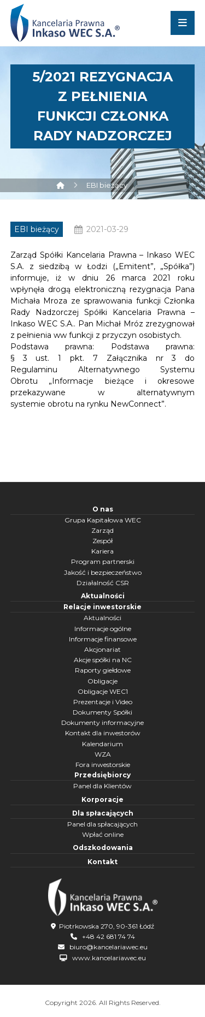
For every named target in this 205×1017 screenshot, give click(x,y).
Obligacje (102, 681)
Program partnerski (102, 561)
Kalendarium (102, 744)
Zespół (102, 541)
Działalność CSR (103, 583)
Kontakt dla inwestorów (102, 733)
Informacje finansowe (103, 639)
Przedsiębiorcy (102, 775)
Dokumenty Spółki (102, 712)
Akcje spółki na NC (103, 660)
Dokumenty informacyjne (102, 722)
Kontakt (102, 862)
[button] (183, 23)
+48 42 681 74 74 (108, 936)
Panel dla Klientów (102, 786)
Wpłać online (103, 834)
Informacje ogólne (102, 629)
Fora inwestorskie (102, 764)
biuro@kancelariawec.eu (108, 947)
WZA (103, 754)
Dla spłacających (102, 813)
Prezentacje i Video (102, 702)
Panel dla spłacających (102, 824)
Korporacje (102, 799)
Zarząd (102, 530)
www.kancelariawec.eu (109, 958)
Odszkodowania (103, 847)
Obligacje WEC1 (103, 691)
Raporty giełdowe (103, 670)
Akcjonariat (102, 649)
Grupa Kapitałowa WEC (103, 520)
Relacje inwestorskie (102, 607)
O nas (102, 509)
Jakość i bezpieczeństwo (103, 572)
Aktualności (103, 596)
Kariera (102, 551)
